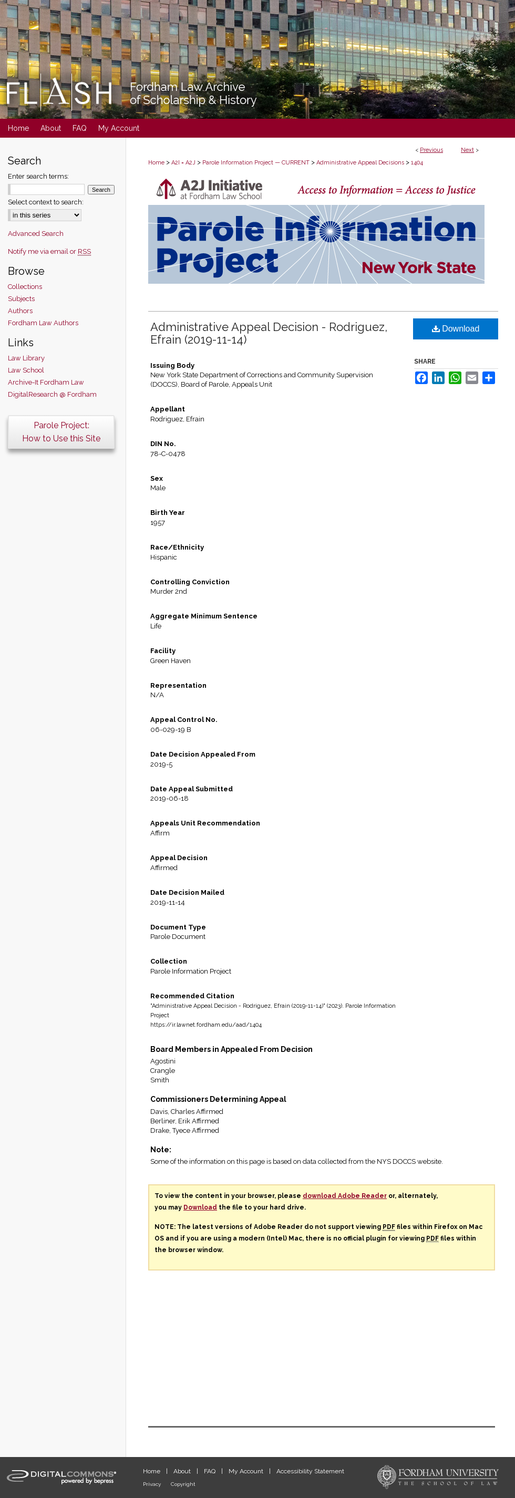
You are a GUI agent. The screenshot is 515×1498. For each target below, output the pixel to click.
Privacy (152, 1484)
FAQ (210, 1471)
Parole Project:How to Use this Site (61, 431)
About (182, 1471)
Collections (25, 287)
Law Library (26, 358)
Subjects (21, 299)
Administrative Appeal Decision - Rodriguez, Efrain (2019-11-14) (268, 333)
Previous (431, 150)
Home (156, 162)
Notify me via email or (49, 251)
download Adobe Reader (345, 1196)
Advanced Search (36, 233)
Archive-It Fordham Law (46, 382)
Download (456, 328)
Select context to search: (46, 202)
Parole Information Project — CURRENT (256, 162)
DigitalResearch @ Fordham (52, 394)
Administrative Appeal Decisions (360, 162)
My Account (247, 1471)
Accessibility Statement (310, 1471)
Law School (26, 370)
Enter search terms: (38, 176)
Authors (20, 311)
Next (467, 150)
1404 (417, 162)
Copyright (183, 1484)
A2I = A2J (183, 162)
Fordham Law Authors (43, 323)
